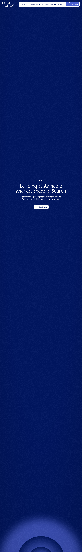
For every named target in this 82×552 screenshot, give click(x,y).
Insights (56, 4)
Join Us (62, 4)
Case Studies (49, 4)
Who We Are (32, 4)
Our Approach (40, 4)
